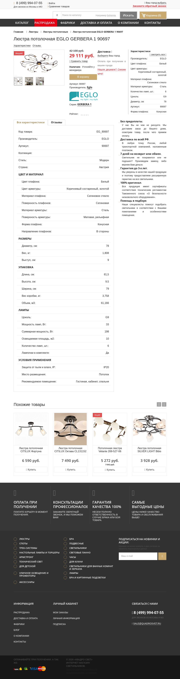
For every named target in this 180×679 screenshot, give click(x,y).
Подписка (59, 624)
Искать (128, 15)
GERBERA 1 (84, 104)
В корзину (83, 76)
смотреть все (158, 54)
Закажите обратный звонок (149, 5)
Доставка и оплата (96, 23)
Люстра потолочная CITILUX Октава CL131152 (70, 450)
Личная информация (66, 618)
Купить (31, 469)
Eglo (89, 87)
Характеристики (22, 45)
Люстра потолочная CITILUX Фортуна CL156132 (31, 450)
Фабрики (67, 23)
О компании (128, 23)
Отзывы (37, 45)
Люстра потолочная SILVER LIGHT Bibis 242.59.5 (149, 450)
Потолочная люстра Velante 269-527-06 (110, 450)
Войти (51, 3)
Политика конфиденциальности (81, 669)
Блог (17, 630)
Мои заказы (60, 612)
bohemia (111, 15)
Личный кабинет (65, 604)
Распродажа (44, 23)
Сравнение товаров (58, 6)
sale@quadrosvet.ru (147, 623)
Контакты (152, 23)
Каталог (22, 23)
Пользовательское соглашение (81, 673)
